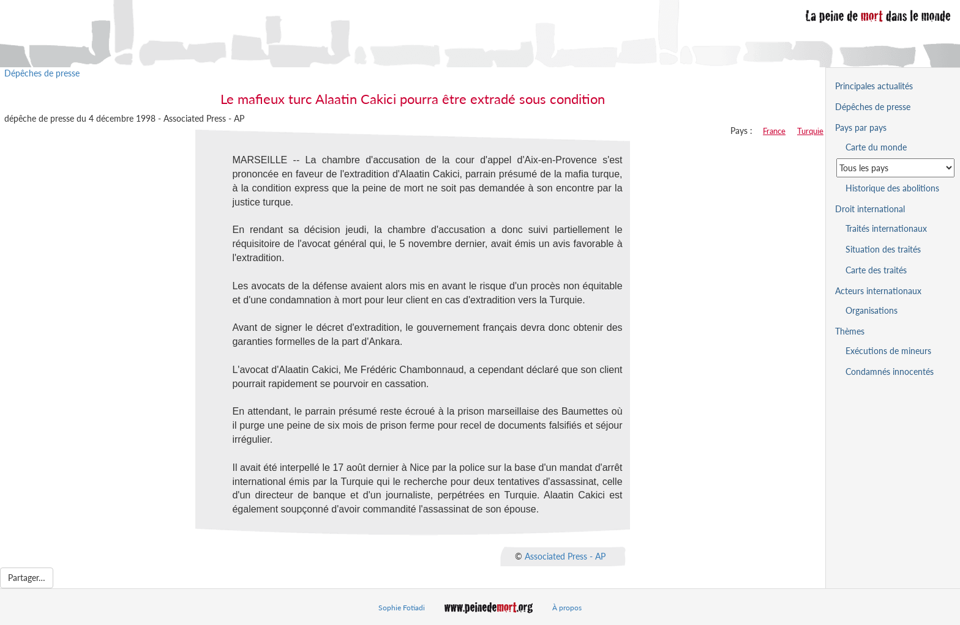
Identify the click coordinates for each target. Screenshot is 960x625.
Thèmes (849, 331)
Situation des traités (883, 249)
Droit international (870, 209)
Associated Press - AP (565, 556)
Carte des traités (876, 270)
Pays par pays (861, 127)
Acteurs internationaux (878, 291)
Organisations (872, 310)
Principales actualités (874, 86)
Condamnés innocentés (890, 371)
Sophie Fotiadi (401, 607)
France (774, 131)
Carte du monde (876, 147)
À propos (567, 607)
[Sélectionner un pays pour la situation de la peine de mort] (895, 167)
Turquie (810, 131)
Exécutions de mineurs (888, 351)
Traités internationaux (886, 228)
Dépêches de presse (42, 73)
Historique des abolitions (892, 188)
